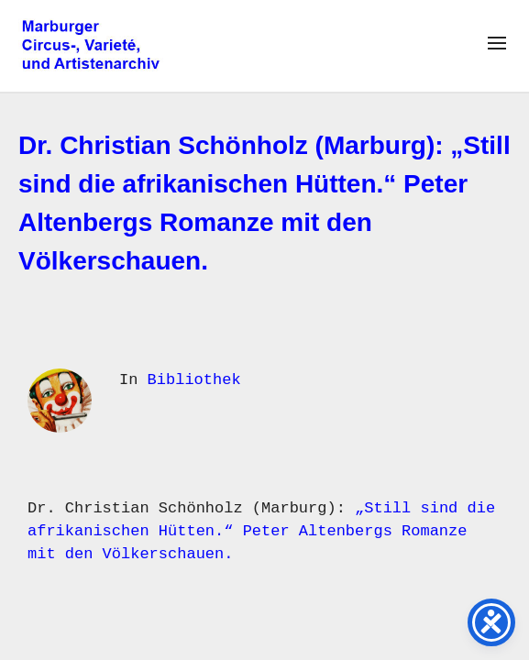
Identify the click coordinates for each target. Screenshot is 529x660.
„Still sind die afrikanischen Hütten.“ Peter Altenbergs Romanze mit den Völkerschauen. (261, 531)
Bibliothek (194, 379)
